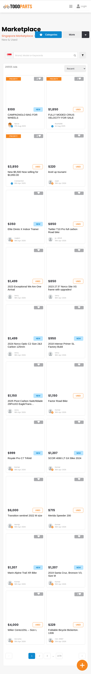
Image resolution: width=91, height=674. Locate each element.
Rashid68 (58, 123)
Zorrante (17, 639)
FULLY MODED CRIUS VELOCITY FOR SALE (61, 116)
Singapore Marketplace (18, 36)
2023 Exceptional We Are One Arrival (24, 288)
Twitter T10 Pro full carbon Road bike (62, 231)
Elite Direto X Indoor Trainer (23, 229)
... (53, 656)
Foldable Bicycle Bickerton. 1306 (63, 631)
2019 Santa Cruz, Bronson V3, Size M (65, 574)
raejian (17, 238)
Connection (19, 181)
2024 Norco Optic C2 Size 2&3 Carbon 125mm (25, 345)
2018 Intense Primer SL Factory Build (61, 345)
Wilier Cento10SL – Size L (22, 629)
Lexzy (16, 295)
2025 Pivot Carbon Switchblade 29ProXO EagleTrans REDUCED (25, 402)
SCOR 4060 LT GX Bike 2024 (64, 458)
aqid (57, 181)
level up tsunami (57, 171)
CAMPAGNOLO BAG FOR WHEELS (22, 116)
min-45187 (59, 639)
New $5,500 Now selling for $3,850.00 (23, 173)
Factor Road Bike (58, 400)
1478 (59, 656)
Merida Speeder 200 (59, 515)
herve (16, 123)
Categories (48, 34)
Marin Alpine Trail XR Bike (22, 572)
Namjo (17, 524)
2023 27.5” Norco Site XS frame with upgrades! (62, 288)
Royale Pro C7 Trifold (20, 458)
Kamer (57, 410)
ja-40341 (58, 238)
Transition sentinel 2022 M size (25, 515)
